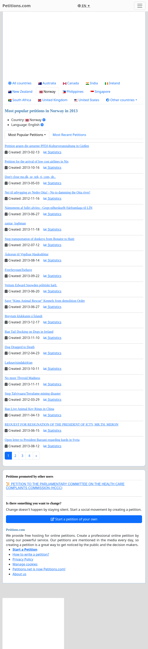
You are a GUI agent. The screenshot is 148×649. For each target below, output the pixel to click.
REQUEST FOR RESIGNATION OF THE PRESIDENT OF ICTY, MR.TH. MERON (61, 424)
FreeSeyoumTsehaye (18, 270)
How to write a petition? (31, 554)
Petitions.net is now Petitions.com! (39, 569)
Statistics (52, 152)
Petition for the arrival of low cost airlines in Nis (37, 161)
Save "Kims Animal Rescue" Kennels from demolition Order (45, 300)
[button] (122, 100)
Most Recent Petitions (69, 135)
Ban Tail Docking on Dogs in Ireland (29, 331)
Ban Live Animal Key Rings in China (29, 409)
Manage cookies (25, 564)
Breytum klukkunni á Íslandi (23, 316)
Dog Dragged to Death (19, 347)
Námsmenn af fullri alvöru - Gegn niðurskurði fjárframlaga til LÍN (48, 208)
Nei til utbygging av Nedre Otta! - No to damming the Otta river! (47, 192)
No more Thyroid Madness (22, 378)
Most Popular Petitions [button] (25, 135)
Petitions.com (16, 5)
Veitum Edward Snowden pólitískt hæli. (31, 285)
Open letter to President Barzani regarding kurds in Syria (42, 440)
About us (19, 574)
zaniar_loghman (15, 223)
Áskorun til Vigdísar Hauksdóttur (26, 254)
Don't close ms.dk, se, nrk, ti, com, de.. (30, 177)
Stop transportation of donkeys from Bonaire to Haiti (39, 239)
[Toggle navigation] (140, 6)
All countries (19, 83)
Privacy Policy (23, 559)
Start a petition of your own (74, 519)
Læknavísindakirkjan (18, 362)
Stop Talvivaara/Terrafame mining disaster (33, 393)
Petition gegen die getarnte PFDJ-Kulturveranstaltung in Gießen (47, 146)
